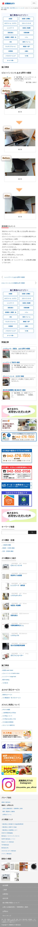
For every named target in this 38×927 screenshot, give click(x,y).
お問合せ (5, 911)
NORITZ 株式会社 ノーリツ (8, 839)
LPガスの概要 (6, 709)
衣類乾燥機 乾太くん (17, 625)
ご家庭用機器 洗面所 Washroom (20, 613)
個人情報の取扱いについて (11, 902)
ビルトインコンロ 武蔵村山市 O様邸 (13, 283)
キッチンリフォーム (10, 46)
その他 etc (5, 683)
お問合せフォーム (7, 814)
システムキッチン (16, 595)
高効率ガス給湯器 (16, 575)
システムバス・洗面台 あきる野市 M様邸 (16, 348)
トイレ (26, 37)
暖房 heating (5, 679)
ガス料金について (7, 716)
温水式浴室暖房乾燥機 (18, 645)
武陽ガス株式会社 (6, 802)
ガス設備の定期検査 (7, 722)
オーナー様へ (10, 60)
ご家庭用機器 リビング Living (19, 653)
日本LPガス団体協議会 (7, 833)
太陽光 (26, 51)
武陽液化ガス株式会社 (15, 925)
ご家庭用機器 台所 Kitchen (19, 563)
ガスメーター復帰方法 (8, 725)
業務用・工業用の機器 (8, 548)
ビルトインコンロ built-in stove (10, 673)
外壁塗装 (10, 51)
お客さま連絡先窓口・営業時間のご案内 (13, 808)
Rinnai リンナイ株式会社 (8, 842)
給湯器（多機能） (26, 18)
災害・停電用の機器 (7, 551)
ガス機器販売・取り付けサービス (11, 697)
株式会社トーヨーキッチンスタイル (10, 836)
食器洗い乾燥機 (26, 28)
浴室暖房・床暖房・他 (10, 37)
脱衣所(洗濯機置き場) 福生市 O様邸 (14, 390)
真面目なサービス (7, 694)
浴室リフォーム (26, 41)
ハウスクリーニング (10, 55)
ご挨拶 (5, 889)
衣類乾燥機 (26, 32)
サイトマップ (7, 915)
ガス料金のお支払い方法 (9, 719)
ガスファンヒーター (17, 655)
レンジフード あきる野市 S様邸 (15, 277)
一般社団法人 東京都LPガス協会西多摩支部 (12, 824)
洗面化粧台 (10, 32)
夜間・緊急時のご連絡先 (9, 811)
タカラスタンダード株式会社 (9, 850)
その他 (26, 55)
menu (34, 3)
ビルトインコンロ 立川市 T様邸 (13, 376)
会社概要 (5, 885)
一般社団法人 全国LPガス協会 (9, 827)
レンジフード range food (9, 676)
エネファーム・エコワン (10, 23)
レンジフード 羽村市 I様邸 (11, 362)
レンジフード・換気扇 (18, 585)
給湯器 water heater (7, 670)
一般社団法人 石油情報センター (9, 830)
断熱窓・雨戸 (26, 46)
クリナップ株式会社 (7, 853)
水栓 (10, 41)
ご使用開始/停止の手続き (9, 712)
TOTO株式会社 (5, 844)
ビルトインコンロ (26, 23)
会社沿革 (5, 898)
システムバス (15, 635)
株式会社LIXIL (5, 847)
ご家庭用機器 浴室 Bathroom (19, 573)
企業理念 (5, 894)
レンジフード (10, 28)
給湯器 (10, 18)
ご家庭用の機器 (6, 545)
